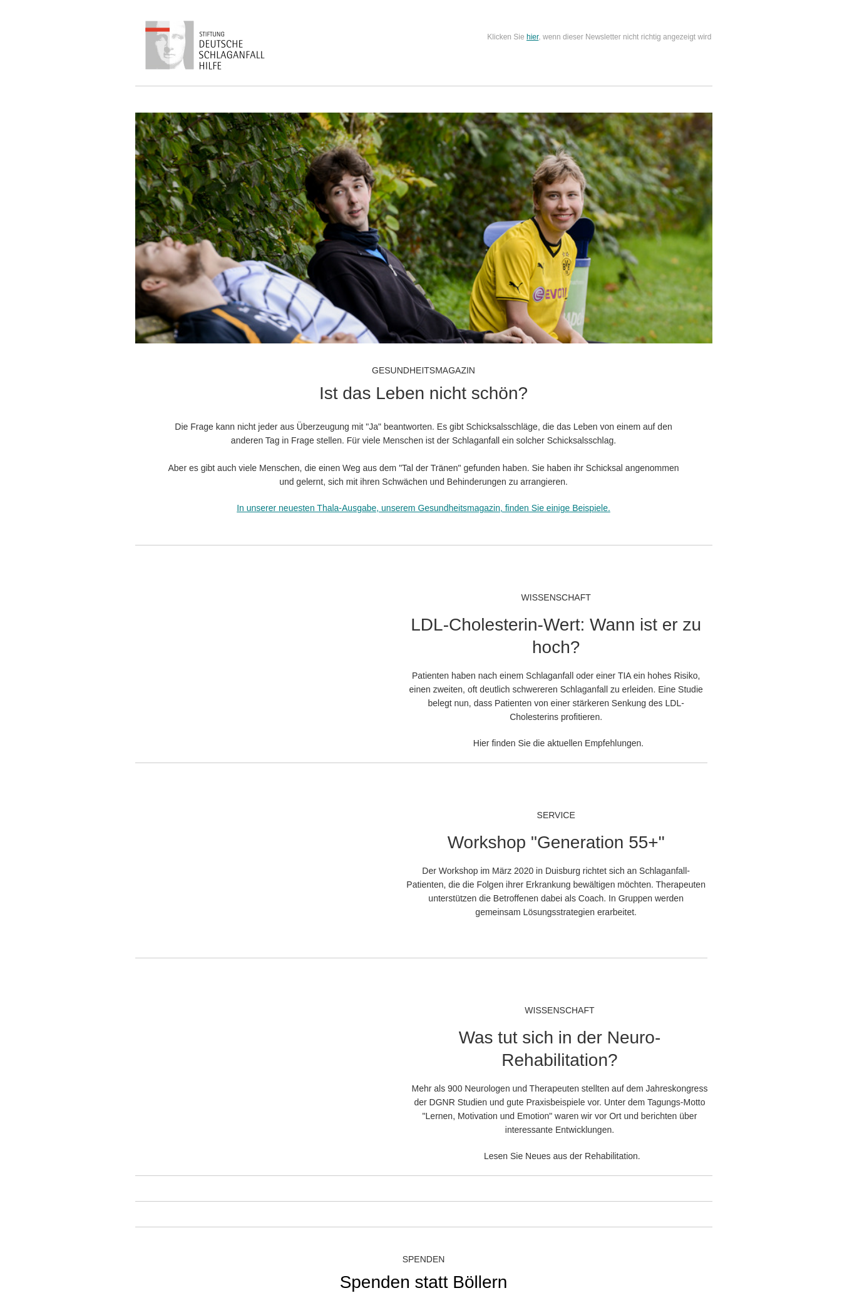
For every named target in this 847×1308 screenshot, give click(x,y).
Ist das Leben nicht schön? (423, 393)
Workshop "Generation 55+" (556, 842)
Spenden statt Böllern (424, 1282)
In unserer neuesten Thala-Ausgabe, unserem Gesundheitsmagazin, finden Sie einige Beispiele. (423, 508)
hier (532, 37)
